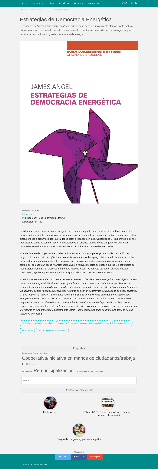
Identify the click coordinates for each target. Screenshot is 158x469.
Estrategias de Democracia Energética (54, 10)
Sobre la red (38, 3)
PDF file (38, 221)
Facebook (79, 457)
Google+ (95, 457)
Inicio (24, 3)
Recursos (78, 3)
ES (125, 3)
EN (134, 3)
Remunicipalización (122, 323)
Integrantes (93, 3)
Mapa (52, 3)
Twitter (63, 457)
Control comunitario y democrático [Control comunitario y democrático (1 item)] (35, 353)
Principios (64, 3)
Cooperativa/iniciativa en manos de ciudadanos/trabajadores (83, 323)
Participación (27, 330)
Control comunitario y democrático (52, 330)
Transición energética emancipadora (37, 323)
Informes (30, 10)
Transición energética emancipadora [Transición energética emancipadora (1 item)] (89, 371)
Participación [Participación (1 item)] (27, 371)
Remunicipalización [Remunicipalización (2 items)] (54, 370)
